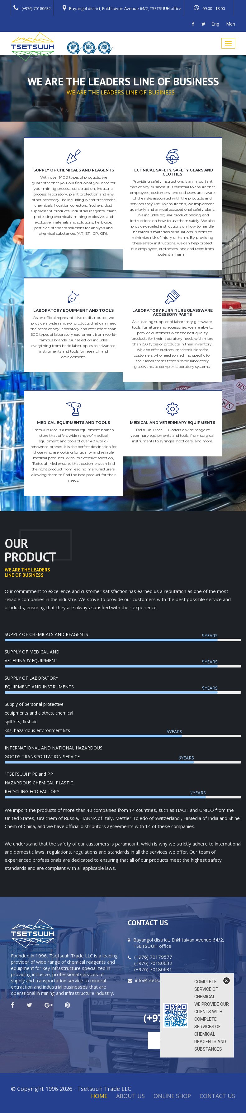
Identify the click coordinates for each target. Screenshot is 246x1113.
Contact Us (217, 1096)
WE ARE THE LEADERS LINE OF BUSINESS (121, 92)
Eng (215, 24)
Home (99, 1096)
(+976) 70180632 (32, 8)
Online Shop (172, 1096)
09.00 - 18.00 (209, 8)
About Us (130, 1096)
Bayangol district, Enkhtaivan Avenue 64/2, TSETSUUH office (122, 8)
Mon (230, 24)
